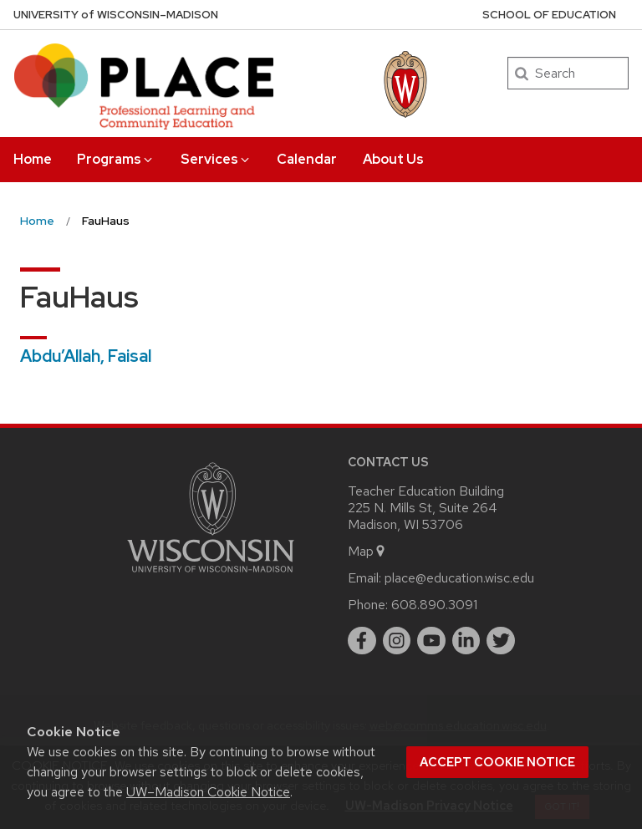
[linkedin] (466, 641)
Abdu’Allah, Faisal (85, 356)
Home (32, 159)
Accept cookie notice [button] (497, 762)
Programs (116, 159)
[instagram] (397, 641)
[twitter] (501, 641)
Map (367, 551)
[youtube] (431, 641)
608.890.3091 (434, 604)
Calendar (307, 159)
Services (216, 159)
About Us (393, 159)
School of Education (549, 15)
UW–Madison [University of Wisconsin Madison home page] (115, 15)
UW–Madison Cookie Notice (208, 792)
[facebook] (362, 641)
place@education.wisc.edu (459, 578)
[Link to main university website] (210, 575)
